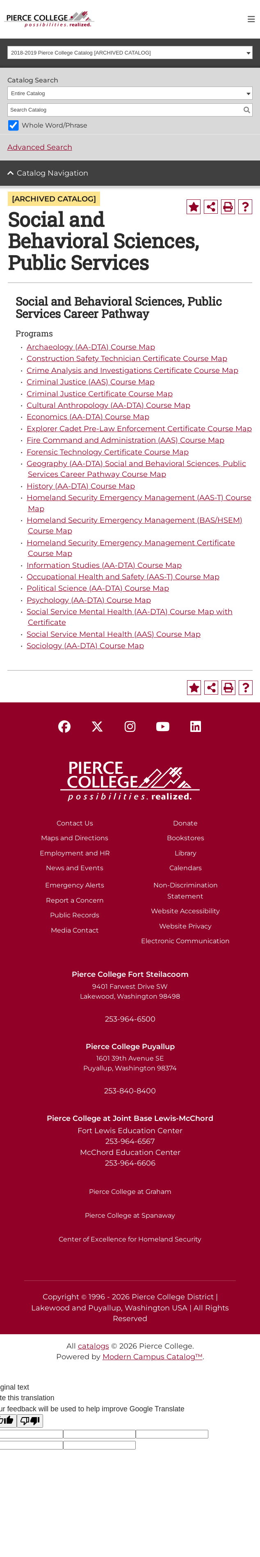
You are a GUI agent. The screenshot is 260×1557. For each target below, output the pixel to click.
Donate (185, 823)
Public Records (74, 915)
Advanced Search (39, 147)
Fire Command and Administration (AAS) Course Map (125, 440)
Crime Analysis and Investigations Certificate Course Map (132, 370)
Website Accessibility (185, 911)
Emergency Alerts (74, 885)
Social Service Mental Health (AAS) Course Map (114, 634)
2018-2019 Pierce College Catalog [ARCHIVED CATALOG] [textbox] (81, 53)
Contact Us (75, 823)
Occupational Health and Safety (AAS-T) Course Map (123, 576)
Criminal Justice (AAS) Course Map (91, 381)
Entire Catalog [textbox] (28, 93)
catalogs (93, 1346)
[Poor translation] (30, 1421)
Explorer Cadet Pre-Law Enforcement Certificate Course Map (139, 428)
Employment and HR (75, 853)
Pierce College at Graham (130, 1192)
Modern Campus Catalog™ (153, 1356)
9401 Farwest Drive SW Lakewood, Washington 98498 (130, 991)
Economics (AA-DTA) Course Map (88, 416)
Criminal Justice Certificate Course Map (100, 393)
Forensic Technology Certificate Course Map (108, 452)
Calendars (185, 868)
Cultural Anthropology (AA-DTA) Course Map (108, 405)
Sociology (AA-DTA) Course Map (85, 645)
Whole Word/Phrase (54, 125)
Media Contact (75, 930)
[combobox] (130, 52)
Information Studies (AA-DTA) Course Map (104, 565)
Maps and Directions (74, 838)
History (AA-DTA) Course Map (81, 486)
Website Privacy (185, 926)
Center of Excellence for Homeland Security (130, 1239)
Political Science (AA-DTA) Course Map (98, 588)
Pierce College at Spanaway (130, 1215)
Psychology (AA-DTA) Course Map (89, 600)
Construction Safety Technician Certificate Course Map (127, 358)
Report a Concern (75, 900)
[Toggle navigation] (251, 19)
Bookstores (185, 838)
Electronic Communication (185, 941)
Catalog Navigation (52, 173)
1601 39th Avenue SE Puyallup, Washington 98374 (130, 1063)
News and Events (74, 868)
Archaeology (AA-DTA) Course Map (91, 347)
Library (185, 853)
